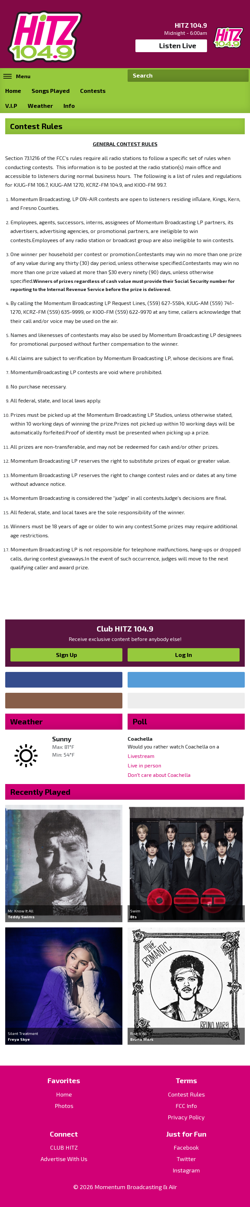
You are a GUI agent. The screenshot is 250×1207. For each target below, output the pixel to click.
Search (241, 75)
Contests (92, 90)
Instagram (186, 1170)
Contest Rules (186, 1094)
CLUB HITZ (64, 1147)
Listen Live (171, 45)
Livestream (141, 756)
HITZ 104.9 (191, 25)
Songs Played (51, 90)
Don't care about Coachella (159, 775)
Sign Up (66, 654)
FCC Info (186, 1105)
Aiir (173, 1186)
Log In (183, 654)
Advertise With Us (64, 1158)
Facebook (186, 1147)
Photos (64, 1105)
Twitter (186, 1158)
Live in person (144, 765)
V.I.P (11, 105)
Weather (40, 105)
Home (13, 90)
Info (69, 105)
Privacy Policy (186, 1117)
